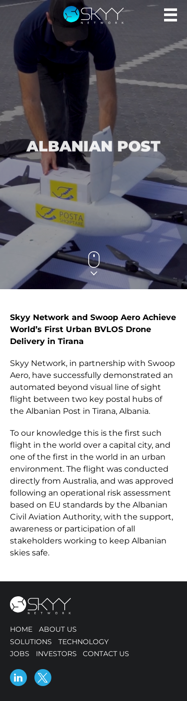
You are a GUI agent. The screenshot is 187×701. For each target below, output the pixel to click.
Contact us (106, 653)
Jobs (19, 653)
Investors (56, 653)
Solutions (31, 641)
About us (58, 629)
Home (21, 629)
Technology (83, 641)
